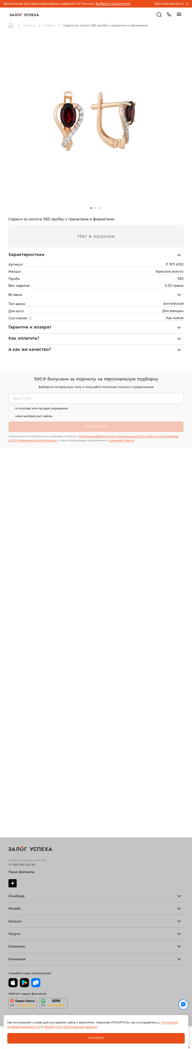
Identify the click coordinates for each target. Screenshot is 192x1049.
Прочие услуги (19, 747)
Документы (17, 942)
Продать (14, 738)
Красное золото (170, 271)
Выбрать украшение (113, 3)
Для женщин (173, 311)
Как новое (175, 318)
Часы (12, 809)
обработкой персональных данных (70, 1026)
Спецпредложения (22, 895)
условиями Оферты (121, 440)
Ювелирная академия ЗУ (27, 939)
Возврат (14, 886)
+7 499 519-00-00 (21, 657)
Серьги (49, 25)
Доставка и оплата (22, 883)
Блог (12, 936)
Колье (13, 806)
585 (180, 278)
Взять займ (16, 696)
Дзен (12, 676)
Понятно (96, 1038)
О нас (12, 750)
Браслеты (15, 797)
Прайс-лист (17, 699)
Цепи (12, 800)
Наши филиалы (21, 665)
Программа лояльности (26, 889)
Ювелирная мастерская (26, 862)
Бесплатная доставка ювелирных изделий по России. (49, 3)
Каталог (29, 25)
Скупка (13, 705)
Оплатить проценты (23, 880)
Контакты (15, 945)
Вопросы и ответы (22, 892)
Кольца (13, 791)
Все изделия (17, 788)
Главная (11, 25)
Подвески (15, 803)
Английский (173, 303)
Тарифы (14, 702)
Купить (13, 741)
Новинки (15, 812)
